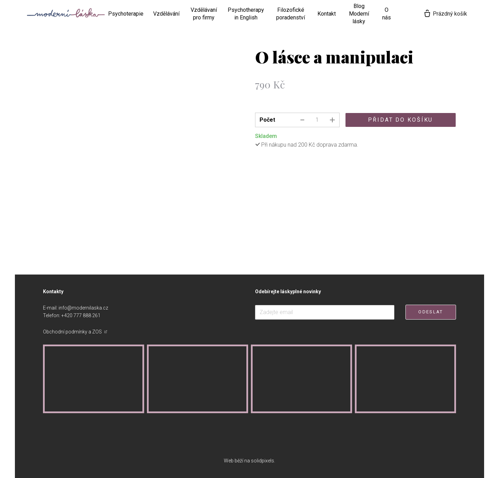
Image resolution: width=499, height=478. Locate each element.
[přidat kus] (332, 120)
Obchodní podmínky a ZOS (73, 331)
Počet (267, 119)
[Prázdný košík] (457, 14)
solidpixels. (263, 460)
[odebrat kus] (302, 120)
